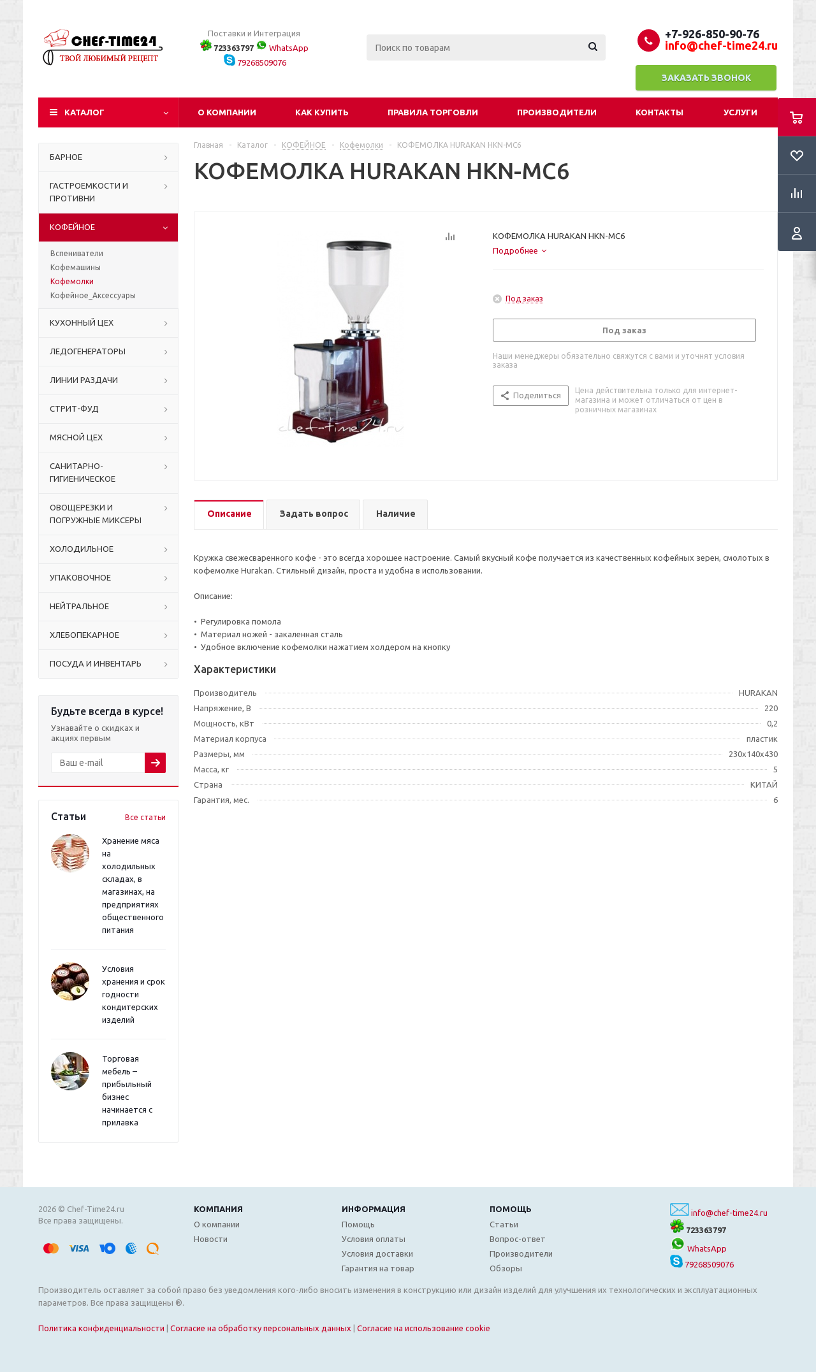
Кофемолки (72, 281)
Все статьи (145, 817)
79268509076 (255, 62)
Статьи (504, 1224)
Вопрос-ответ (518, 1238)
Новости (211, 1238)
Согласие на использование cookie (423, 1328)
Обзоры (506, 1268)
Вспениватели (76, 253)
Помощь (511, 1208)
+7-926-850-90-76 (712, 34)
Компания (218, 1208)
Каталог (84, 112)
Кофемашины (75, 267)
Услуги (740, 112)
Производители (557, 112)
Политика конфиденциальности (101, 1328)
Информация (373, 1208)
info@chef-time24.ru (729, 1212)
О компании (227, 112)
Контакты (659, 112)
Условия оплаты (373, 1238)
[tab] (519, 250)
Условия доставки (377, 1253)
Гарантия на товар (378, 1268)
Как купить (322, 112)
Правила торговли (433, 112)
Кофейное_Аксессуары (93, 295)
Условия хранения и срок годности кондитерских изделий (133, 994)
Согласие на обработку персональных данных (260, 1328)
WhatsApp (282, 47)
